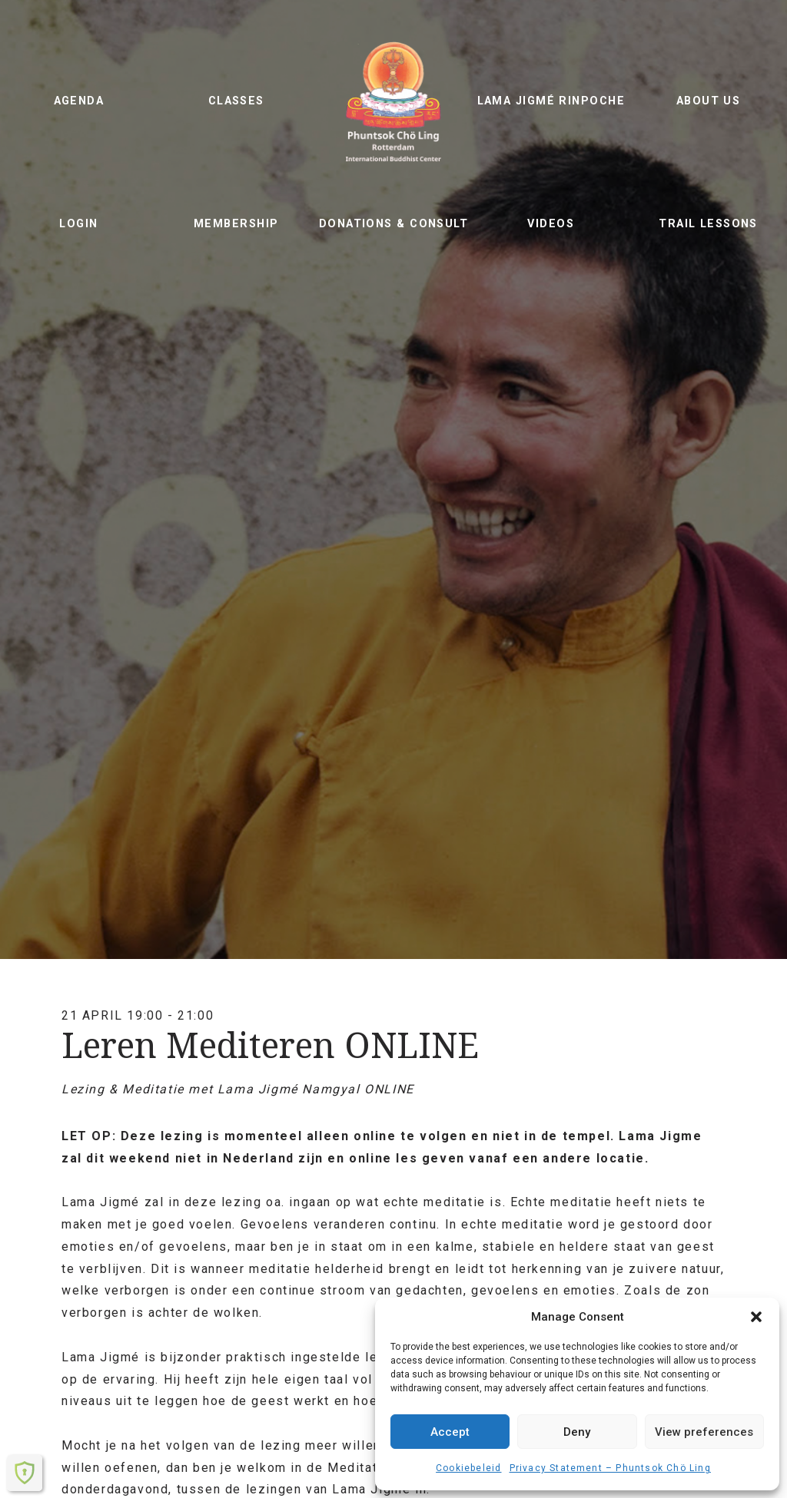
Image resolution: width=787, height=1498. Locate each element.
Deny (576, 1432)
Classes (236, 100)
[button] (756, 1316)
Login (78, 223)
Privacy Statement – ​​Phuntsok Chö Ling (610, 1468)
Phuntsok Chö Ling (394, 101)
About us (708, 100)
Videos (550, 223)
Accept (450, 1432)
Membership (236, 223)
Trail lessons (708, 223)
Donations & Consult (393, 223)
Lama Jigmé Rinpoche (551, 100)
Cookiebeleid (468, 1468)
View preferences (704, 1432)
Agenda (79, 100)
